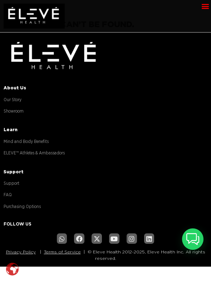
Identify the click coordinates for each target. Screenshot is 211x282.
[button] (205, 6)
